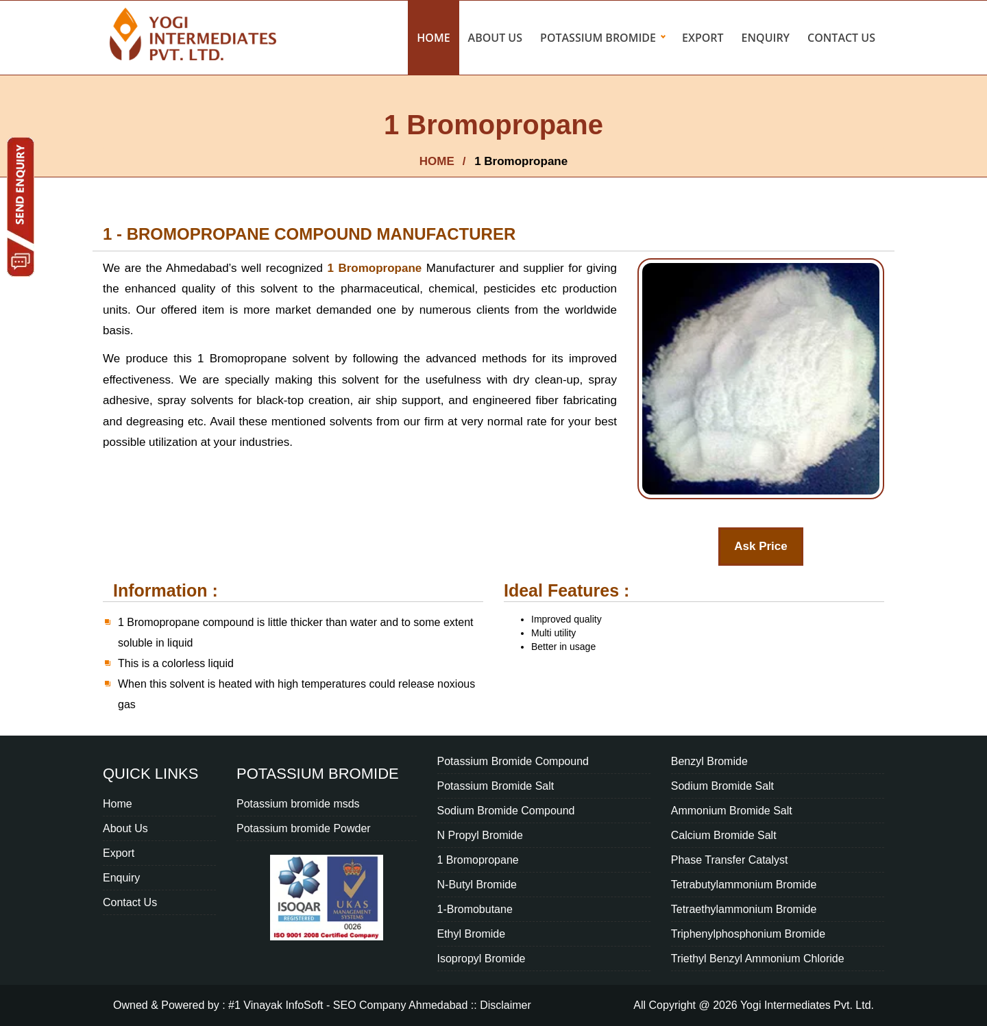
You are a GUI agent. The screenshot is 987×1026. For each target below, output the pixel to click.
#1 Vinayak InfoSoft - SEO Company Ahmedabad (347, 1005)
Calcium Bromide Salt (724, 835)
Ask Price (761, 546)
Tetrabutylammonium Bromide (744, 884)
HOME (436, 161)
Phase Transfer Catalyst (729, 860)
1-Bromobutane (475, 909)
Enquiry (766, 37)
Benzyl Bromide (709, 761)
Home (433, 37)
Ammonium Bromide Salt (731, 810)
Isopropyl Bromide (481, 958)
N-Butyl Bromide (477, 884)
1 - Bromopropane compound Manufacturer (309, 234)
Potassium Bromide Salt (496, 786)
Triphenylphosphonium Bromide (748, 934)
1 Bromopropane (376, 268)
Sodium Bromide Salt (722, 786)
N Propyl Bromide (480, 835)
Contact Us (841, 37)
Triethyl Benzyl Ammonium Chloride (757, 958)
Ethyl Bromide (471, 934)
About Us (495, 37)
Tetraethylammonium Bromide (744, 909)
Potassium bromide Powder (303, 828)
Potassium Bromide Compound (513, 761)
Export (703, 37)
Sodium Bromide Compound (506, 810)
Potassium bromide (598, 37)
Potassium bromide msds (298, 804)
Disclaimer (505, 1005)
